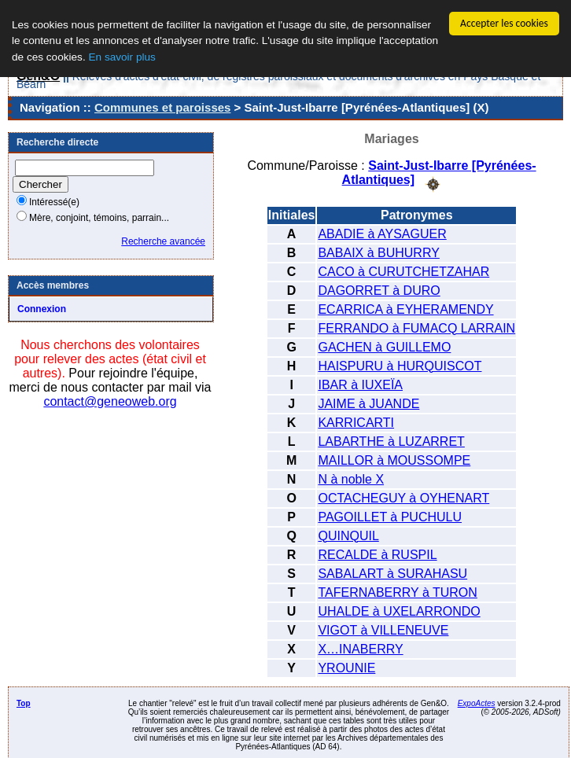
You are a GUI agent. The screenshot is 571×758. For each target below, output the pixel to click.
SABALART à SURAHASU (392, 573)
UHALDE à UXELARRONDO (399, 610)
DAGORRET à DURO (379, 289)
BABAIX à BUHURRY (378, 252)
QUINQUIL (348, 535)
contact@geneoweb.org (109, 401)
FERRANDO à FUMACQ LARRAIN (416, 327)
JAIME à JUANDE (368, 403)
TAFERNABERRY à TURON (397, 591)
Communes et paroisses (162, 107)
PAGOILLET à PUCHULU (390, 516)
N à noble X (351, 478)
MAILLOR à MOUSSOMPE (394, 459)
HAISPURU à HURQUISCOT (399, 365)
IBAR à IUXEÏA (360, 384)
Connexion (41, 309)
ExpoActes (476, 702)
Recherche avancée (163, 241)
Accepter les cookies (504, 23)
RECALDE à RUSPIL (377, 554)
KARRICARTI (356, 422)
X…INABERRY (360, 648)
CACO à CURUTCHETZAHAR (403, 271)
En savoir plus (121, 57)
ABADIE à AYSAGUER (382, 233)
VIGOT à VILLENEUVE (383, 629)
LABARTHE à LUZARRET (391, 440)
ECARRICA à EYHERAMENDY (405, 308)
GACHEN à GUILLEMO (384, 346)
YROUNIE (346, 667)
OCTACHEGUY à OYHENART (403, 497)
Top (24, 702)
